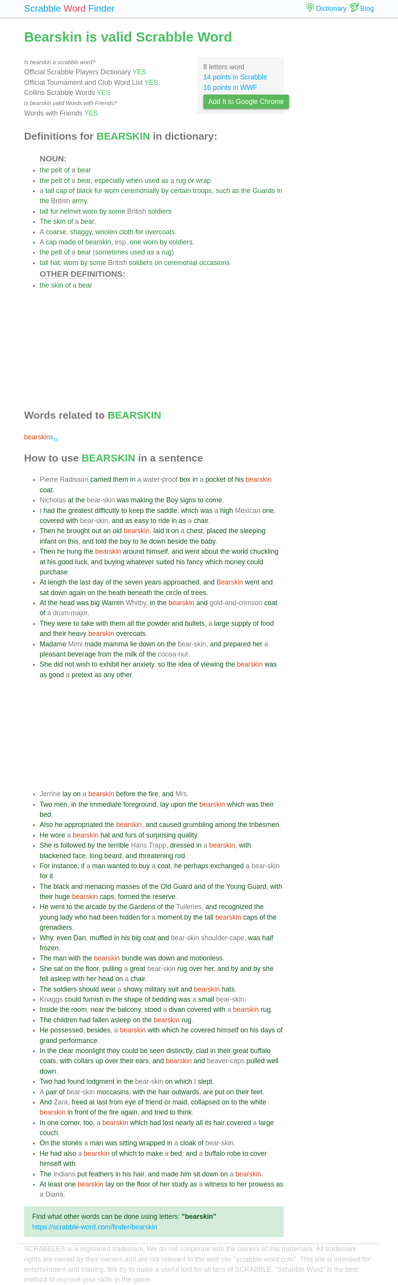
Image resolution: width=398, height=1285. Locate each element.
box (185, 479)
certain (181, 191)
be (144, 1051)
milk (131, 654)
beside (178, 541)
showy (133, 989)
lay (67, 794)
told (101, 541)
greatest (80, 510)
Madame (53, 644)
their (59, 633)
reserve (164, 897)
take (87, 623)
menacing (99, 886)
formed (129, 897)
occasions (214, 263)
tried (161, 1112)
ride (163, 521)
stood (153, 1009)
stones (72, 1143)
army (79, 201)
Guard (182, 886)
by (165, 191)
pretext (82, 675)
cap (61, 191)
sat (44, 593)
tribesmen (264, 825)
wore (57, 835)
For (45, 866)
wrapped (152, 1143)
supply (241, 623)
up (99, 1061)
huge (62, 897)
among (225, 825)
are (208, 1092)
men (60, 804)
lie (143, 541)
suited (165, 562)
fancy (195, 562)
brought (78, 531)
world (240, 551)
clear (66, 1051)
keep (136, 510)
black (85, 191)
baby (208, 541)
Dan (79, 938)
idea (184, 664)
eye (130, 1102)
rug (181, 180)
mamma (115, 644)
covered (52, 521)
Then (47, 531)
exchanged (227, 866)
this (73, 541)
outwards (185, 1092)
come (213, 500)
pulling (112, 969)
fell (44, 979)
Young (235, 886)
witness (216, 1184)
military (155, 989)
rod (180, 856)
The (45, 221)
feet (256, 1092)
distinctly (179, 1051)
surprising (161, 835)
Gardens (142, 907)
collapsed (205, 1102)
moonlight (90, 1051)
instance (64, 866)
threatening (156, 856)
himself (157, 551)
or (191, 180)
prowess (261, 1184)
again (77, 593)
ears (141, 1061)
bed (45, 814)
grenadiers (56, 927)
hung (74, 551)
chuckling (264, 551)
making (142, 500)
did (58, 664)
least (55, 1184)
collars (84, 1061)
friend (153, 1102)
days (267, 1030)
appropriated (84, 825)
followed (73, 845)
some (116, 211)
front (81, 1112)
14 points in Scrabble (235, 77)
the (44, 170)
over (195, 969)
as (165, 180)
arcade (96, 907)
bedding (164, 999)
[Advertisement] (162, 344)
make (154, 1153)
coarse (56, 232)
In (42, 1051)
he (61, 531)
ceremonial (180, 263)
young (49, 917)
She (46, 664)
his (239, 479)
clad (202, 1051)
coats (48, 1061)
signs (188, 500)
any (108, 675)
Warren (112, 603)
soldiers (160, 211)
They (47, 623)
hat (54, 263)
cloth (126, 232)
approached (181, 582)
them (120, 479)
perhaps (196, 866)
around (133, 551)
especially (109, 180)
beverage (81, 654)
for (139, 232)
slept (205, 1081)
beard (113, 856)
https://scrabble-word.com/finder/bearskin (94, 1227)
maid (179, 1102)
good (65, 562)
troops (202, 191)
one (135, 242)
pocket (215, 479)
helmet (70, 211)
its (208, 1123)
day (98, 582)
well (272, 1061)
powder (158, 623)
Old (166, 886)
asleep (60, 979)
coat (46, 490)
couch (49, 1133)
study (179, 1184)
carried (100, 479)
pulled (255, 1061)
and (117, 521)
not (69, 664)
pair (51, 1092)
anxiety (143, 664)
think (184, 1112)
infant (48, 541)
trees (198, 593)
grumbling (198, 825)
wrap (203, 180)
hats (228, 989)
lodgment (100, 1081)
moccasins (113, 1092)
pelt (56, 170)
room (79, 1009)
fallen (101, 1020)
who (81, 917)
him (185, 1174)
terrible (118, 845)
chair (201, 521)
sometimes (111, 252)
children (65, 1020)
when (134, 180)
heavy (77, 633)
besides (98, 1030)
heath (117, 593)
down (157, 541)
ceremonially (140, 191)
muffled (101, 938)
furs (130, 835)
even (64, 938)
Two (46, 804)
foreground (139, 804)
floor (92, 969)
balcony (129, 1009)
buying (114, 562)
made (67, 242)
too (88, 1123)
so (161, 664)
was (123, 500)
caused (170, 825)
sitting (128, 1143)
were (64, 623)
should (89, 989)
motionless (206, 958)
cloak (188, 1143)
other (124, 675)
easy (141, 521)
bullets (195, 623)
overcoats (160, 232)
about (209, 551)
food (267, 623)
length (57, 582)
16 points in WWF (230, 87)
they (113, 1051)
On (44, 1143)
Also (46, 825)
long (95, 856)
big (95, 603)
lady (66, 917)
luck (81, 562)
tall (49, 191)
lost (168, 1123)
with (72, 521)
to (201, 500)
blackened (55, 856)
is (56, 845)
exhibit (109, 664)
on (158, 263)
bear (84, 170)
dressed (182, 845)
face (79, 856)
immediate (105, 804)
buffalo (260, 1051)
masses (128, 886)
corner (70, 1123)
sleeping (253, 531)
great (137, 969)
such (223, 191)
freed (79, 1102)
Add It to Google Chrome (246, 101)
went (192, 551)
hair (163, 1092)
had (49, 510)
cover (258, 1153)
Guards (264, 191)
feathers (101, 1174)
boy (125, 541)
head (67, 603)
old (117, 531)
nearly (184, 1123)
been (109, 917)
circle (174, 593)
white (258, 1102)
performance (78, 1041)
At (43, 582)
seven (133, 582)
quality (187, 835)
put (219, 1092)
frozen (49, 948)
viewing (212, 664)
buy (144, 866)
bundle (132, 958)
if (83, 866)
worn (111, 191)
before (126, 794)
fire (153, 794)
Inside (49, 1009)
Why (46, 938)
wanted (118, 866)
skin (59, 221)
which (190, 510)
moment (169, 917)
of (67, 170)
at (70, 500)
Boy (172, 500)
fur (98, 191)
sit (196, 1174)
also (70, 1153)
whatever (140, 562)
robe (234, 1153)
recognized (235, 907)
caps (107, 897)
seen (157, 1051)
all (130, 623)
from (105, 654)
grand (48, 1041)
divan (177, 1009)
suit (173, 989)
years (153, 582)
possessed (66, 1030)
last (85, 582)
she (267, 969)
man (98, 866)
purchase (54, 572)
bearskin (98, 242)
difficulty (107, 510)
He (44, 835)
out (96, 531)
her (257, 644)
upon (178, 804)
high (226, 510)
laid (159, 531)
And (46, 1102)
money (234, 562)
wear (108, 989)
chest (195, 531)
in (279, 191)
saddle (167, 510)
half (267, 938)
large (221, 623)
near (97, 1009)
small (206, 999)
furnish (93, 999)
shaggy (80, 232)
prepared (236, 644)
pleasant (53, 654)
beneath (139, 593)
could (255, 562)
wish (83, 664)
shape (133, 999)
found (75, 1081)
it (167, 531)
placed (216, 531)
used (152, 180)
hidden (129, 917)
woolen (106, 232)
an (107, 531)
